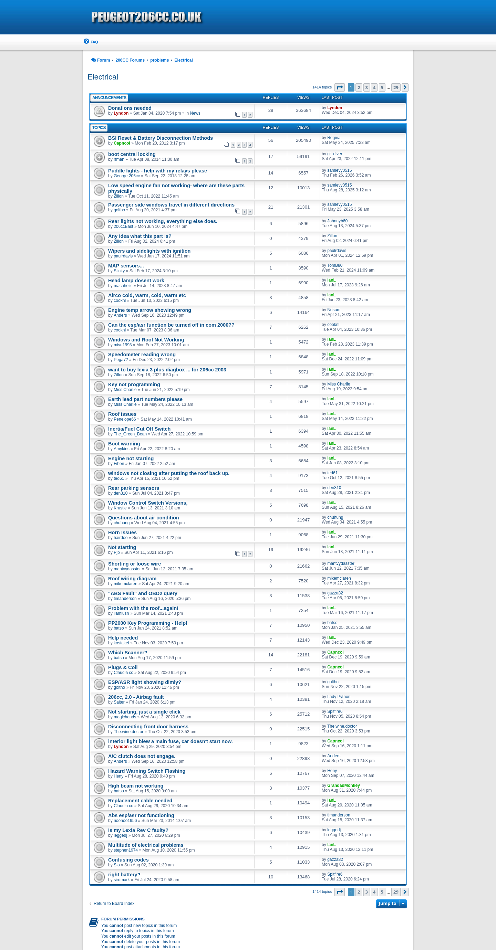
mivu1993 (123, 344)
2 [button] (359, 87)
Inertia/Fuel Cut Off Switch (139, 429)
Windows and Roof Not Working (146, 339)
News (195, 113)
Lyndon (121, 113)
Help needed (123, 638)
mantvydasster (127, 569)
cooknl (120, 300)
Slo (117, 865)
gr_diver (334, 153)
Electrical (102, 77)
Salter (119, 702)
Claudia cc (123, 672)
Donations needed (130, 108)
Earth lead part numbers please (145, 399)
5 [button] (382, 87)
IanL (331, 280)
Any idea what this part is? (140, 236)
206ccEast (123, 226)
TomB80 (334, 265)
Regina (333, 137)
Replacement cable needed (140, 800)
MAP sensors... (126, 265)
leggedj (120, 835)
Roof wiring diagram (132, 578)
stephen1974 (126, 850)
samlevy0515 (339, 170)
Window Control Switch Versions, (148, 503)
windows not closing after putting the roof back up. (168, 473)
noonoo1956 (125, 820)
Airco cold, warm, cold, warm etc (147, 295)
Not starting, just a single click (144, 712)
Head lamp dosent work (136, 280)
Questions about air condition (143, 517)
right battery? (124, 874)
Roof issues (122, 414)
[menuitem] (90, 42)
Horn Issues (122, 532)
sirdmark (122, 879)
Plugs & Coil (123, 667)
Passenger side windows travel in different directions (171, 205)
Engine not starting (131, 458)
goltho (119, 210)
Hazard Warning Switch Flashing (146, 771)
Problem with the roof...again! (143, 608)
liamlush (121, 613)
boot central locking (132, 154)
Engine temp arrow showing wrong (149, 310)
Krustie (120, 508)
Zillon (119, 196)
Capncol (122, 143)
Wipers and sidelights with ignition (149, 251)
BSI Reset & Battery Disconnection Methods (160, 138)
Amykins (122, 448)
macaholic (123, 285)
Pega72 (121, 359)
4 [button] (374, 87)
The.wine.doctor (128, 731)
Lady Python (338, 696)
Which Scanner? (127, 652)
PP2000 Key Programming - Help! (147, 623)
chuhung (122, 522)
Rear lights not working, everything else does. (162, 221)
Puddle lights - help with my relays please (157, 170)
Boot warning (124, 443)
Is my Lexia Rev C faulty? (138, 830)
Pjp (117, 552)
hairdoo (120, 537)
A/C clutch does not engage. (141, 756)
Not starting (122, 547)
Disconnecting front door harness (148, 726)
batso (119, 628)
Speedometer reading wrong (142, 354)
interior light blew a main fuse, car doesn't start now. (170, 741)
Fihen (119, 463)
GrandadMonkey (343, 785)
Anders (120, 315)
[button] (339, 87)
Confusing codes (128, 860)
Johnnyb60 (337, 221)
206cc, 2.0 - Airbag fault (136, 697)
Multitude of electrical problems (146, 845)
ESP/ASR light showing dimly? (144, 682)
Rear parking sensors (133, 488)
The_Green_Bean (130, 434)
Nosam (333, 309)
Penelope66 (125, 419)
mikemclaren (125, 583)
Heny (118, 776)
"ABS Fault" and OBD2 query (142, 593)
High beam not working (135, 786)
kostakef (121, 643)
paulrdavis (123, 256)
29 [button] (396, 87)
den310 (120, 493)
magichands (125, 717)
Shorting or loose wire (134, 564)
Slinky (119, 270)
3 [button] (366, 87)
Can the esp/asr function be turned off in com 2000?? (171, 325)
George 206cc (127, 175)
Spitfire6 (334, 711)
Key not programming (134, 384)
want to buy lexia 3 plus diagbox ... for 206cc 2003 (167, 369)
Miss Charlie (125, 389)
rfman (119, 159)
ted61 (119, 478)
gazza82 (335, 593)
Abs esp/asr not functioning (141, 815)
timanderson (125, 598)
